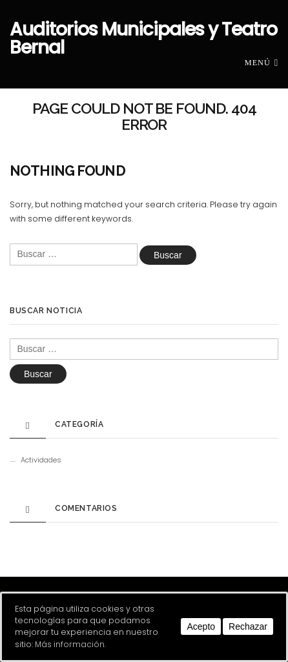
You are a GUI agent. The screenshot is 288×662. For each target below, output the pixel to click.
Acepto (201, 626)
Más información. (70, 644)
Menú (261, 62)
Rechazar (248, 626)
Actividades (41, 460)
